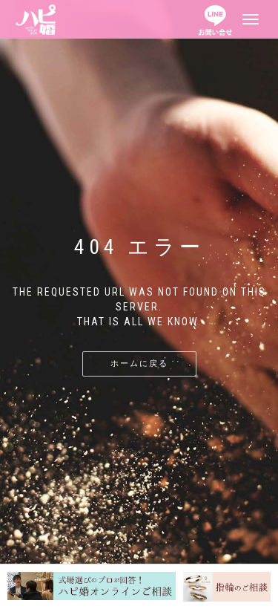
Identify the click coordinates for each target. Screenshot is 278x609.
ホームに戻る (139, 363)
